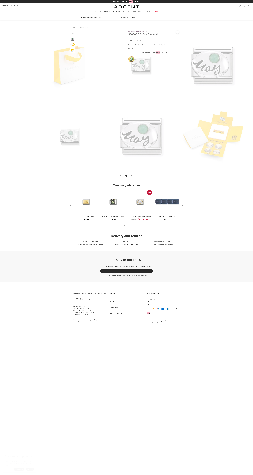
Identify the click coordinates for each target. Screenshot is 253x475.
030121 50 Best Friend (86, 217)
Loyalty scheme (114, 307)
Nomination (116, 11)
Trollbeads (126, 11)
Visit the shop (15, 5)
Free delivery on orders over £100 (91, 17)
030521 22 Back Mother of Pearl (113, 217)
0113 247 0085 (80, 296)
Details (131, 40)
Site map (102, 320)
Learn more (136, 1)
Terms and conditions (153, 293)
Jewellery (98, 11)
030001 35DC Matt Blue (167, 217)
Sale (156, 11)
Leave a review (114, 305)
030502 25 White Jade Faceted (140, 217)
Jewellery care (114, 302)
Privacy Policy (143, 275)
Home (74, 27)
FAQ (148, 305)
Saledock (91, 322)
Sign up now (127, 271)
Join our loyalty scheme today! (126, 17)
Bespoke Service (137, 11)
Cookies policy (151, 296)
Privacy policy (151, 299)
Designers (107, 11)
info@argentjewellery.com (130, 244)
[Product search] (235, 5)
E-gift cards (149, 11)
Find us (112, 296)
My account (113, 299)
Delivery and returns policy (154, 302)
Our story (5, 5)
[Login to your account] (240, 5)
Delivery (139, 40)
